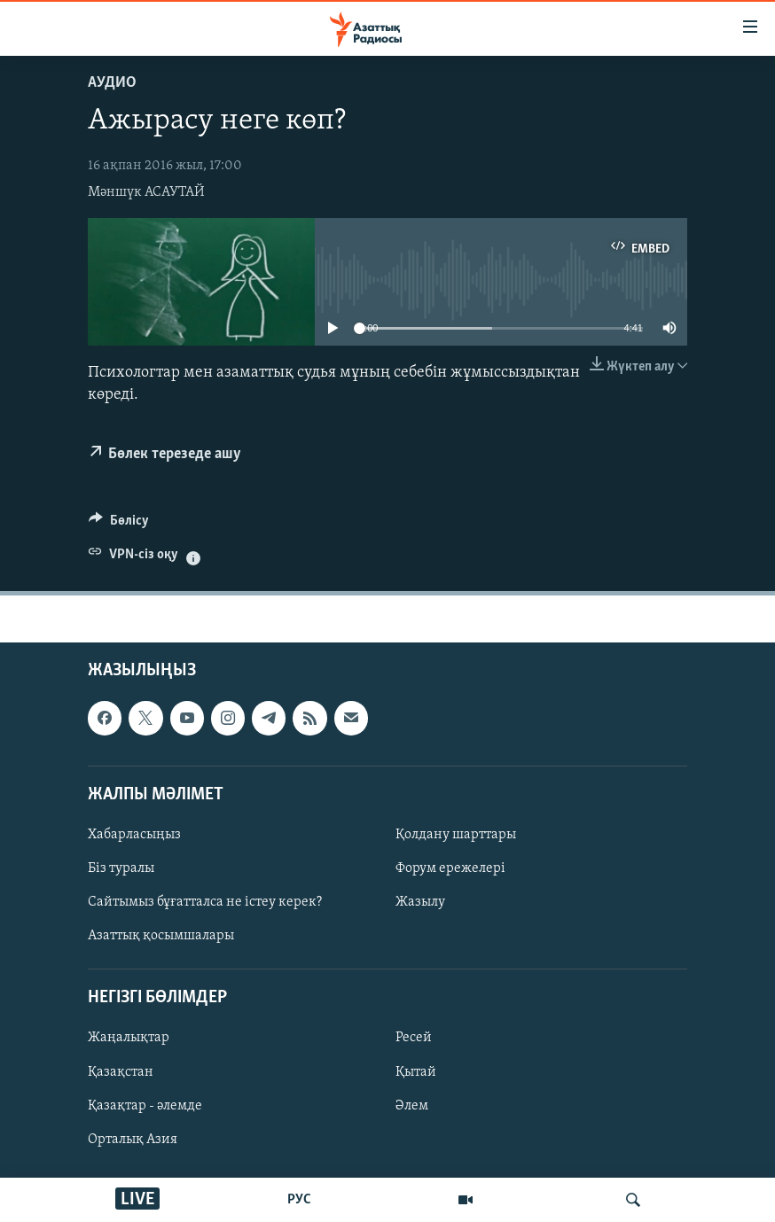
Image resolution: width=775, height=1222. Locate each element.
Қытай (415, 1071)
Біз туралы (121, 868)
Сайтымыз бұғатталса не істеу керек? (205, 902)
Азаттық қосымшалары (161, 936)
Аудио (112, 82)
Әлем (411, 1105)
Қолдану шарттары (455, 835)
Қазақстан (120, 1071)
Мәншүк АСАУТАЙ (146, 192)
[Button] (119, 524)
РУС (299, 1200)
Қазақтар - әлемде (145, 1105)
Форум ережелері (450, 868)
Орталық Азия (132, 1139)
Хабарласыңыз (134, 835)
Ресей (413, 1038)
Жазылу (420, 902)
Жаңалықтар (128, 1038)
